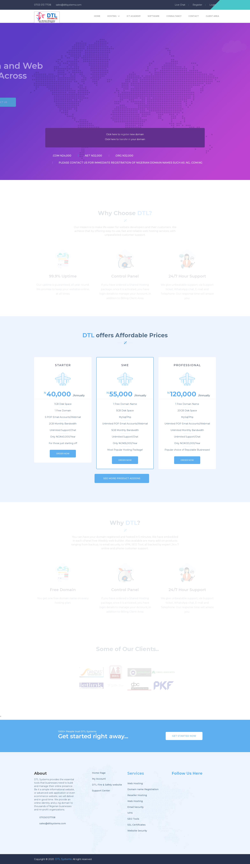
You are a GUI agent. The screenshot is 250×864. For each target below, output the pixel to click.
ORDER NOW (63, 453)
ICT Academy (134, 16)
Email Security (135, 807)
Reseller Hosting (137, 795)
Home (97, 16)
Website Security (137, 830)
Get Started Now (184, 735)
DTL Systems (63, 859)
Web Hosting (135, 783)
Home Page (99, 772)
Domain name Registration (142, 789)
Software (153, 16)
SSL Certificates (136, 824)
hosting (112, 16)
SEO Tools (133, 818)
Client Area (212, 16)
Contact (193, 16)
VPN (130, 813)
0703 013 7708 (42, 4)
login (213, 4)
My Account (99, 778)
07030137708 (47, 817)
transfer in (124, 139)
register (197, 4)
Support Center (101, 790)
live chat (180, 4)
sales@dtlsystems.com (68, 4)
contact (76, 162)
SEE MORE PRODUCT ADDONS (121, 478)
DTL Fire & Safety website (107, 784)
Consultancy (173, 16)
